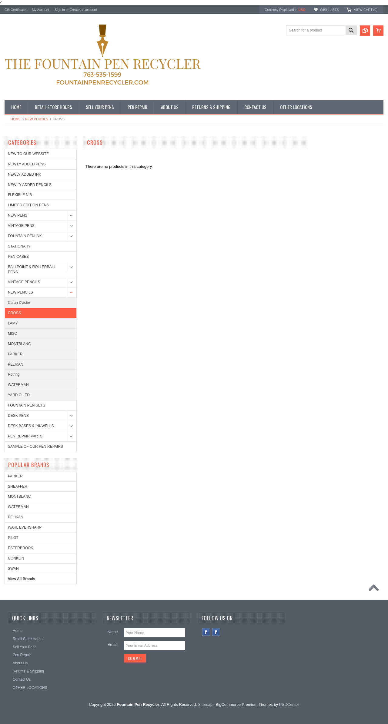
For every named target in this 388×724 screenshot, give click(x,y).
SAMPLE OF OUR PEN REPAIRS (35, 446)
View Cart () (365, 10)
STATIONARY (19, 246)
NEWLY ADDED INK (24, 174)
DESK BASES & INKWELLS (31, 426)
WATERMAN (18, 385)
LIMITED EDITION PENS (28, 205)
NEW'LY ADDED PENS (27, 164)
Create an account (83, 10)
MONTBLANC (19, 344)
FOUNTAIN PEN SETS (26, 405)
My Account (40, 10)
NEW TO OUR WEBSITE (28, 154)
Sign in (60, 10)
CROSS (14, 313)
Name (112, 631)
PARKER (15, 354)
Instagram (216, 632)
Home (16, 119)
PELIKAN (15, 364)
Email (112, 644)
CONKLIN (16, 558)
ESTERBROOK (20, 548)
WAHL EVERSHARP (25, 527)
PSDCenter (289, 704)
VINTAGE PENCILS (24, 282)
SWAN (13, 568)
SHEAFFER (17, 486)
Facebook (206, 632)
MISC (12, 333)
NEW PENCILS (36, 119)
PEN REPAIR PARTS (25, 436)
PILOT (13, 538)
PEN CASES (18, 256)
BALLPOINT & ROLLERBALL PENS (31, 269)
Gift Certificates (16, 10)
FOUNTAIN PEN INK (25, 236)
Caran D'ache (19, 303)
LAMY (13, 323)
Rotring (14, 374)
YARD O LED (19, 395)
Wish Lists (329, 10)
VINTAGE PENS (21, 226)
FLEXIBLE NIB (20, 195)
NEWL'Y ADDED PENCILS (30, 185)
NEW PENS (17, 215)
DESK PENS (18, 415)
